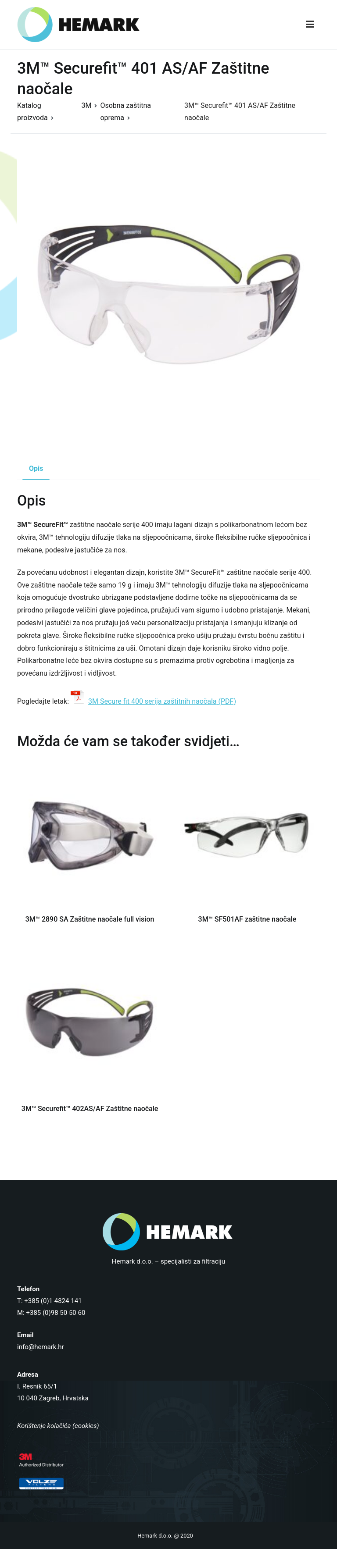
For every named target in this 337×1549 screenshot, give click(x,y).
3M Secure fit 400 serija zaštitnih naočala (152, 701)
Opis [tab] (36, 468)
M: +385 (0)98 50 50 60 (51, 1313)
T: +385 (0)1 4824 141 (49, 1301)
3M (86, 105)
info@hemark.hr (40, 1347)
